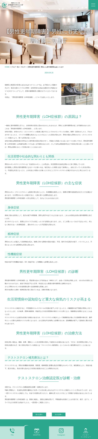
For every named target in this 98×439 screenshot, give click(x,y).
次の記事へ (58, 414)
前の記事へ (39, 414)
